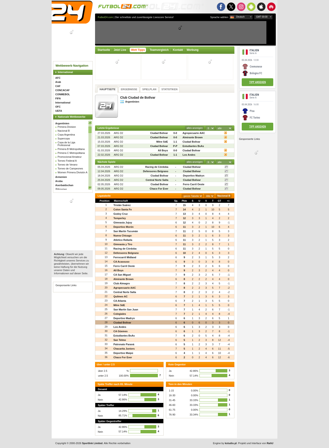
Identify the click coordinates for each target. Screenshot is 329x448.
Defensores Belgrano (155, 171)
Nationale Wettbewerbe (71, 116)
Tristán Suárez (121, 205)
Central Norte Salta (157, 180)
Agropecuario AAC (194, 133)
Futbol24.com (105, 17)
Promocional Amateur (70, 156)
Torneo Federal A (67, 160)
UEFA (58, 110)
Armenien (61, 177)
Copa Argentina (66, 134)
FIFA (58, 98)
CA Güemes (120, 331)
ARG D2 (118, 133)
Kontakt (178, 50)
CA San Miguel (122, 274)
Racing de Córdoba (156, 167)
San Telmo (119, 340)
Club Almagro (121, 283)
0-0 (175, 133)
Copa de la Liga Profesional (66, 144)
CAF (58, 86)
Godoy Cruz (120, 213)
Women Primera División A (73, 172)
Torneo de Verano (67, 164)
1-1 (175, 141)
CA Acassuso (121, 261)
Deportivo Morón (123, 226)
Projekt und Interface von (255, 443)
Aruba (59, 181)
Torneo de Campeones (70, 168)
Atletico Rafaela (122, 240)
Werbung (193, 50)
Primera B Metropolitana (71, 149)
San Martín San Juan (125, 309)
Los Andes (189, 154)
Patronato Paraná (123, 344)
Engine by (225, 443)
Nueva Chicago (122, 235)
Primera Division (67, 126)
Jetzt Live (120, 50)
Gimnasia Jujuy (122, 222)
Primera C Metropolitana (71, 153)
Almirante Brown (193, 137)
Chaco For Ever (159, 188)
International (65, 72)
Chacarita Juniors (124, 348)
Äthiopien (61, 189)
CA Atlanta (119, 300)
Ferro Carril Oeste (193, 184)
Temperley (119, 218)
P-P (175, 146)
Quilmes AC (120, 296)
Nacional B (64, 130)
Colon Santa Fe (122, 209)
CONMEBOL (62, 94)
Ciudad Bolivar (159, 133)
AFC (58, 77)
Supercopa (64, 138)
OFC (58, 106)
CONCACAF (62, 90)
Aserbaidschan (64, 185)
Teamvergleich (159, 50)
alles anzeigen (195, 128)
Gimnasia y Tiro (122, 244)
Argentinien (62, 123)
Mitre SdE (162, 141)
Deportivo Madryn (193, 175)
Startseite (104, 50)
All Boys (163, 150)
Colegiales (119, 313)
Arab (58, 82)
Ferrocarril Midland (124, 257)
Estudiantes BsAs (193, 146)
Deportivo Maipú (123, 353)
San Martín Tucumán (125, 231)
